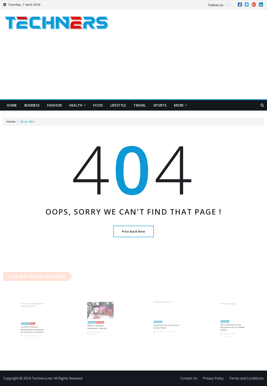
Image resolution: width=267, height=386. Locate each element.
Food (98, 105)
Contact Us (188, 378)
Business (32, 105)
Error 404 (27, 122)
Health (77, 105)
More (180, 105)
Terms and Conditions (246, 378)
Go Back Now (133, 231)
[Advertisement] (133, 68)
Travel (140, 105)
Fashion (54, 105)
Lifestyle (118, 105)
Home (12, 105)
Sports (159, 105)
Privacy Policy (213, 378)
